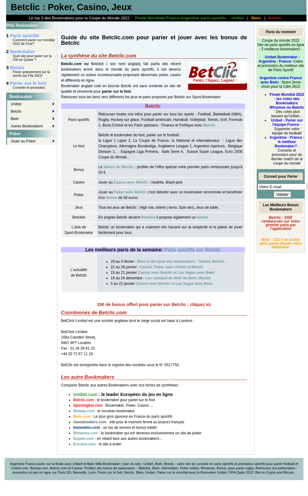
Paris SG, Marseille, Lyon (77, 472)
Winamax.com (86, 433)
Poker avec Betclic (130, 192)
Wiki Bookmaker (21, 25)
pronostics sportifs (251, 464)
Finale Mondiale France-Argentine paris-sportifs (180, 18)
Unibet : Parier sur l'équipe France (287, 122)
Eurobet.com (84, 444)
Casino (77, 468)
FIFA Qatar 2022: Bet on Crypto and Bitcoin (262, 472)
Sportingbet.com (87, 405)
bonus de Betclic (118, 167)
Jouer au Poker (23, 141)
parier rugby (245, 468)
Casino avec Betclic (131, 182)
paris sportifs (224, 464)
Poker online (189, 468)
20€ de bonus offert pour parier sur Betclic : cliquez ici (154, 304)
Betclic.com (83, 400)
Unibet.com (85, 394)
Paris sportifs (25, 35)
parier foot (281, 464)
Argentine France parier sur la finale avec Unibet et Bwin (52, 464)
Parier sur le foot (28, 83)
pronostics (21, 472)
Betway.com (83, 411)
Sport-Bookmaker (206, 97)
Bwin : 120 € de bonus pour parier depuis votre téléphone (281, 243)
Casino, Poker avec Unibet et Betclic (171, 267)
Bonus (17, 67)
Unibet (237, 18)
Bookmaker (22, 51)
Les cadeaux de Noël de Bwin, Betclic (178, 278)
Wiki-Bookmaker (108, 464)
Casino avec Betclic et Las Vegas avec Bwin (176, 272)
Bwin (256, 18)
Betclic (275, 18)
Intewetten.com (86, 427)
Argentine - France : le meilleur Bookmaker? (286, 141)
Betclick (97, 64)
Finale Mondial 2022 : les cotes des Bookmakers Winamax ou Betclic (286, 101)
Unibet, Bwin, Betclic (158, 464)
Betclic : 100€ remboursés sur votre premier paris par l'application (280, 223)
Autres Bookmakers (27, 126)
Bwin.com (82, 416)
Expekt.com (83, 438)
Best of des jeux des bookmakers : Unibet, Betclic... (182, 261)
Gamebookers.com (90, 422)
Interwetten (170, 468)
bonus (111, 198)
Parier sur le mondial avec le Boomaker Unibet (191, 472)
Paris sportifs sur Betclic (192, 249)
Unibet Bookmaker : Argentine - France (279, 59)
